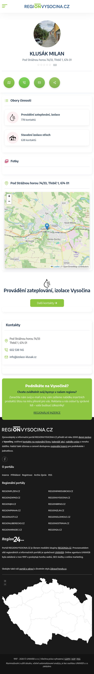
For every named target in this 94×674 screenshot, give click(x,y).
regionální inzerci (59, 446)
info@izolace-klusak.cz (23, 357)
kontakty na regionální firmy (37, 441)
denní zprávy (85, 437)
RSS (50, 475)
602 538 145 (17, 350)
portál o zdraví (26, 568)
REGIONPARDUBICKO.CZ (60, 491)
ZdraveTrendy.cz (58, 568)
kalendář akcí (58, 441)
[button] (47, 226)
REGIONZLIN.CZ (56, 510)
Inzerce (5, 475)
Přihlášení (15, 475)
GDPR (67, 659)
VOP (74, 659)
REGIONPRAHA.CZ (11, 510)
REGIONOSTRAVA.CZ (58, 523)
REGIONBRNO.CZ (56, 504)
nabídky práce (72, 441)
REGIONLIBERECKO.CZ (13, 523)
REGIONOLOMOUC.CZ (59, 516)
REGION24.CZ (55, 529)
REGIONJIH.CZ (9, 504)
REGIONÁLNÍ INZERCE (47, 412)
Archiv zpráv (40, 475)
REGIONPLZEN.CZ (11, 491)
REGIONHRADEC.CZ (12, 529)
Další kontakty (47, 303)
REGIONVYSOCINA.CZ (59, 497)
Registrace (27, 475)
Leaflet (55, 267)
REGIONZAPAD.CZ (11, 497)
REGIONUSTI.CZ (10, 516)
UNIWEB (59, 552)
